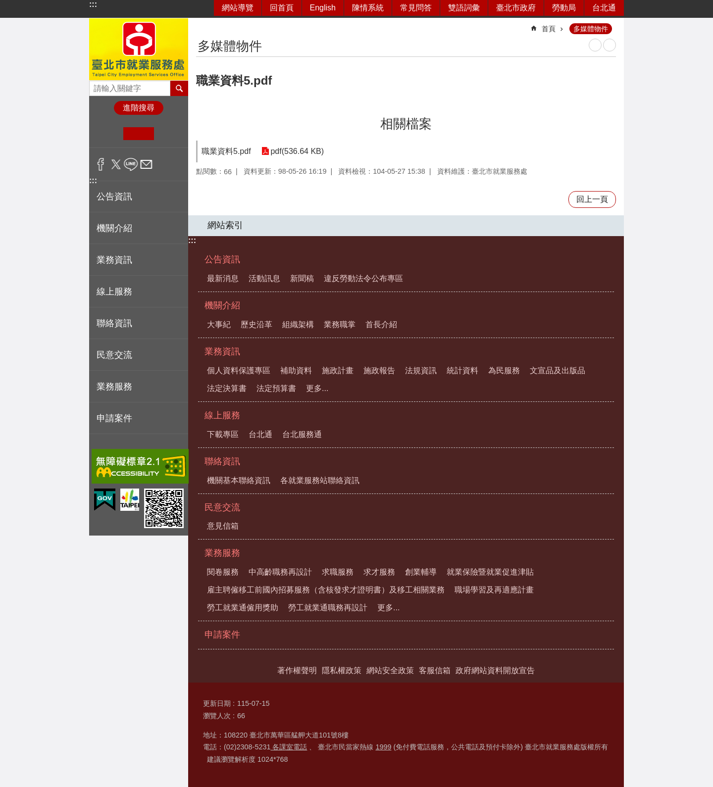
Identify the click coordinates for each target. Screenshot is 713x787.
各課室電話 (288, 747)
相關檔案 (406, 124)
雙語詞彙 (464, 7)
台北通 (604, 7)
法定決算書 (227, 388)
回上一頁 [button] (592, 199)
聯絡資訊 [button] (114, 323)
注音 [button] (609, 45)
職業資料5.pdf (226, 151)
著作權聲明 (297, 670)
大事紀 (219, 324)
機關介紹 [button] (114, 228)
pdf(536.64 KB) (296, 151)
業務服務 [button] (114, 387)
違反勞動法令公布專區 (363, 278)
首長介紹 (381, 324)
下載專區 (223, 434)
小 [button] (108, 133)
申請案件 (114, 418)
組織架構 (298, 324)
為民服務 (504, 370)
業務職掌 (340, 324)
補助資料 (296, 370)
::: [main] (202, 24)
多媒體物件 (590, 29)
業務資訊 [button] (114, 260)
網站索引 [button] (225, 225)
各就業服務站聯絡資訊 (319, 480)
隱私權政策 (341, 670)
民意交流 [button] (114, 355)
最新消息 (223, 278)
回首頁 (282, 7)
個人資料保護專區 (238, 370)
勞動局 (564, 7)
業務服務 (222, 553)
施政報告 (379, 370)
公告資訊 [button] (114, 196)
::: (93, 4)
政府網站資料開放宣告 (495, 670)
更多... (317, 388)
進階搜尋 (138, 107)
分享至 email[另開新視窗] (146, 164)
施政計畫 (338, 370)
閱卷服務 (223, 572)
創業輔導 (421, 572)
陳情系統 (368, 7)
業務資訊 (222, 351)
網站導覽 (238, 7)
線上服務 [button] (114, 291)
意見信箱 (223, 526)
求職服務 (338, 572)
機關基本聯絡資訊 (238, 480)
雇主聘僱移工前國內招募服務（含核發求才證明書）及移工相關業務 (326, 590)
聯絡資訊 (222, 461)
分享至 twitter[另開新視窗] (116, 164)
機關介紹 (222, 305)
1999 (383, 747)
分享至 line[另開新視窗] (131, 164)
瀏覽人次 (217, 716)
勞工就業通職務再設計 (327, 607)
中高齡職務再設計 (280, 572)
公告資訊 (222, 259)
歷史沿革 (256, 324)
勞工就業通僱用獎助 (242, 607)
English (323, 7)
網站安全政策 (390, 670)
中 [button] (138, 133)
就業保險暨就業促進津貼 (490, 572)
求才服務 (379, 572)
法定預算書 (276, 388)
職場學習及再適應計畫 (494, 590)
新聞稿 (302, 278)
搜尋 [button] (179, 88)
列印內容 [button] (595, 45)
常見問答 (416, 7)
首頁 (549, 29)
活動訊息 (264, 278)
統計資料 (462, 370)
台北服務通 (302, 434)
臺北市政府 (516, 7)
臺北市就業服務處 (138, 49)
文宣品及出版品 (557, 370)
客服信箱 (435, 670)
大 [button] (169, 133)
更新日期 (217, 703)
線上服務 (222, 415)
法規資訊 (421, 370)
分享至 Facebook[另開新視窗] (100, 164)
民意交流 (222, 507)
